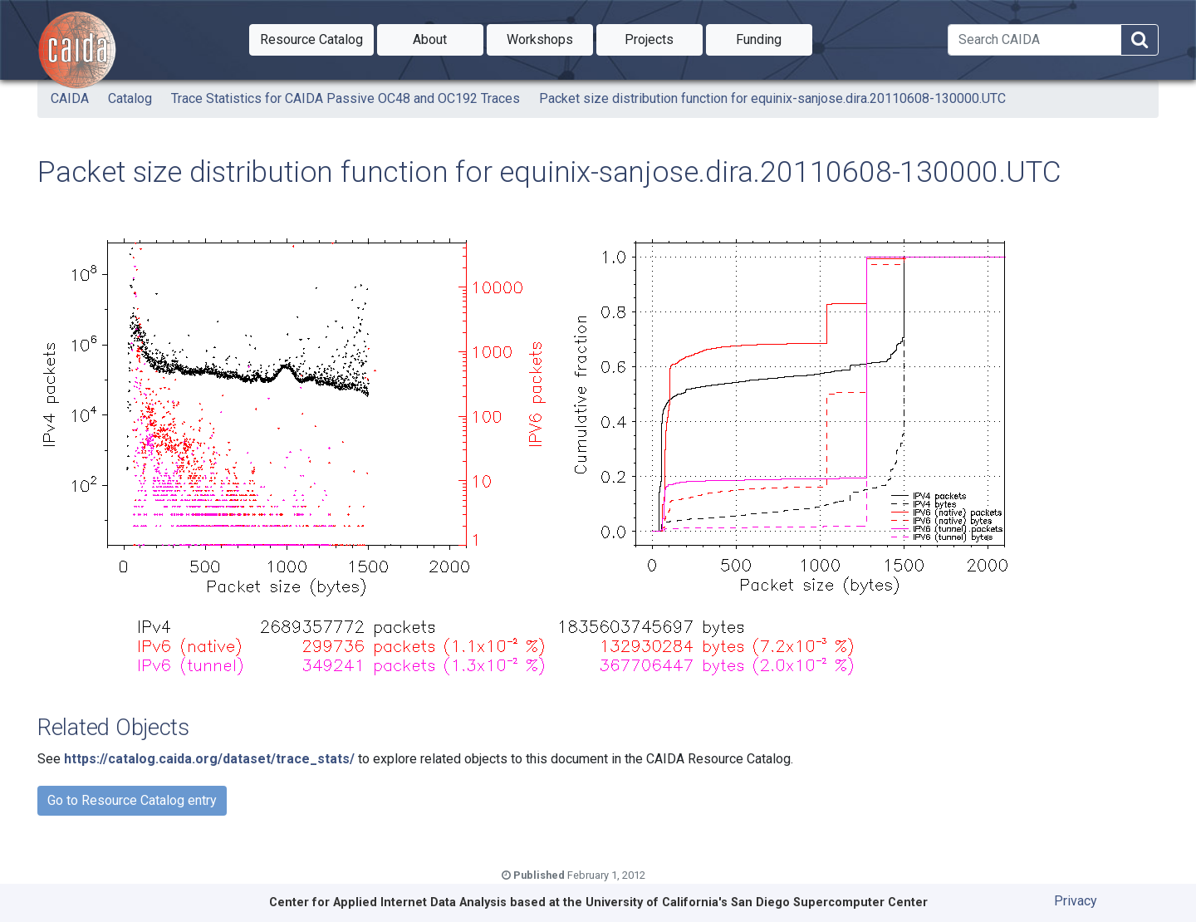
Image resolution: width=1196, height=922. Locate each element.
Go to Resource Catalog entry (132, 800)
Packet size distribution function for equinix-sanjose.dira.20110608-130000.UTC (772, 98)
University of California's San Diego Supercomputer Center (757, 902)
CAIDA (70, 98)
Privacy (1075, 901)
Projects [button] (664, 38)
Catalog (130, 98)
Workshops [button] (550, 38)
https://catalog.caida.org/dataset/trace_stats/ (209, 759)
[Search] (1034, 40)
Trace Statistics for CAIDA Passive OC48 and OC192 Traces (345, 98)
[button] (311, 40)
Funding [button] (774, 38)
